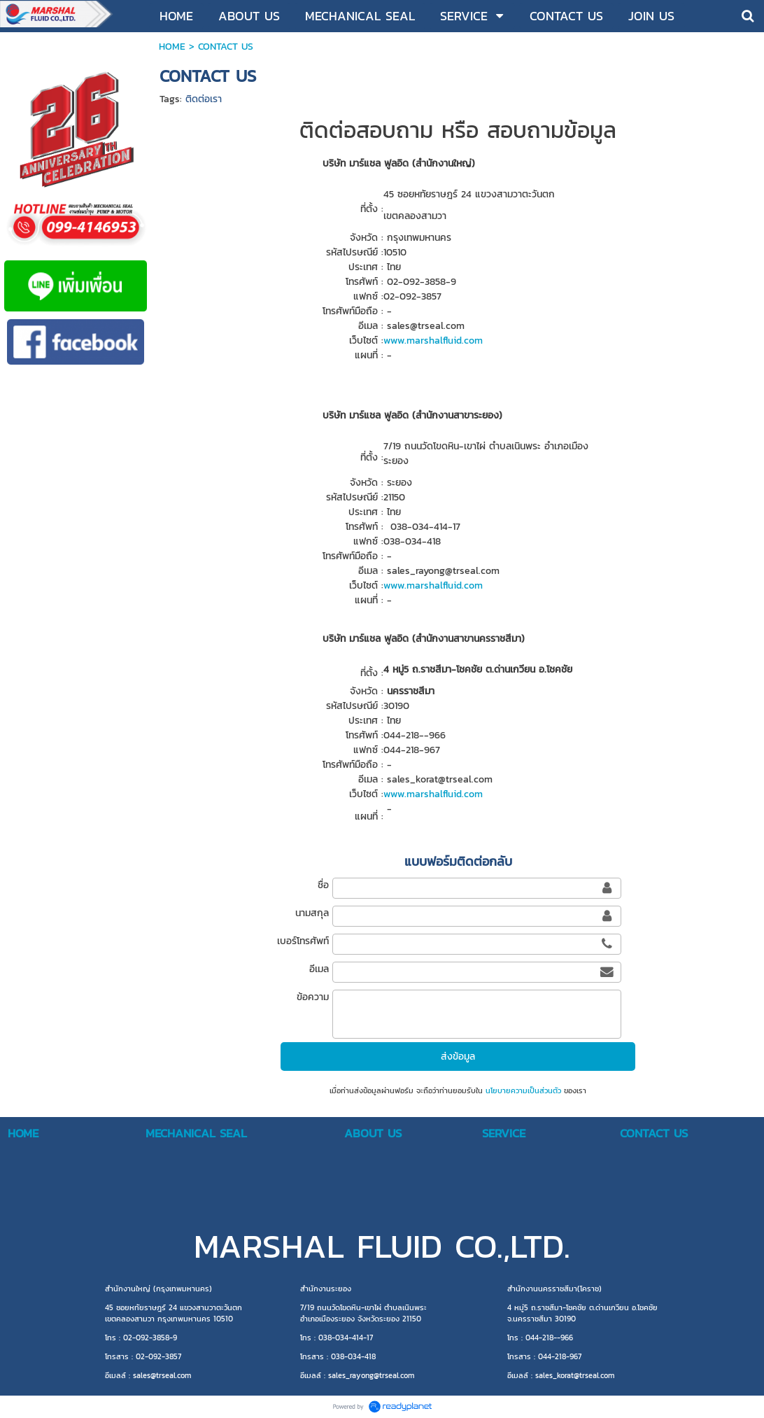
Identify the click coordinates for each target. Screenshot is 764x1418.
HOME (172, 46)
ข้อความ (313, 997)
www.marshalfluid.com (433, 340)
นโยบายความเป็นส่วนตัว (523, 1090)
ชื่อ (323, 885)
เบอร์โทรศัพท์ (303, 941)
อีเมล (319, 969)
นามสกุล (312, 913)
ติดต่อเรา (203, 99)
